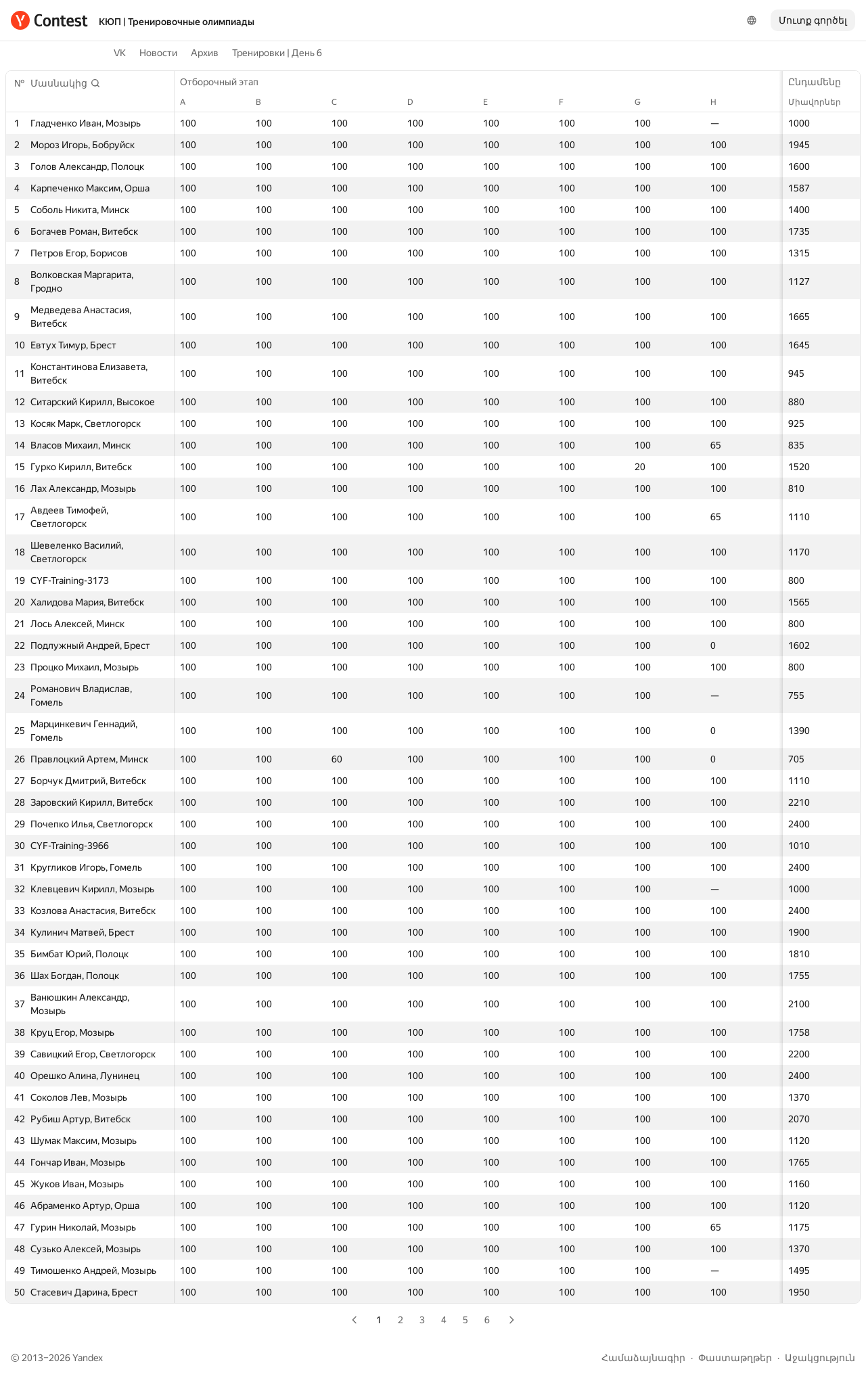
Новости (158, 52)
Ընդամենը (821, 82)
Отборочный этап (226, 82)
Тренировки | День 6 (277, 52)
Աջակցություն (820, 1357)
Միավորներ (821, 102)
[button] (65, 83)
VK (120, 52)
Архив (205, 52)
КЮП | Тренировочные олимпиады (176, 21)
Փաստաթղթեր (735, 1357)
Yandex (87, 1357)
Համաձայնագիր (643, 1357)
